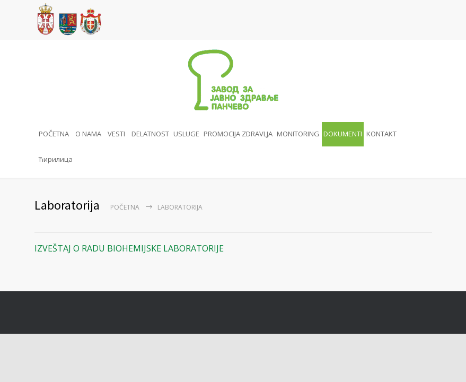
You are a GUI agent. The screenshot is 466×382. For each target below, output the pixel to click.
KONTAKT (381, 133)
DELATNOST (150, 133)
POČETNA (54, 133)
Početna (124, 207)
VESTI (116, 133)
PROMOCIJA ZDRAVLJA (238, 133)
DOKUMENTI (342, 133)
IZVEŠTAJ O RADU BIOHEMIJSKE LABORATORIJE (129, 248)
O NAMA (88, 133)
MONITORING (298, 133)
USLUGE (186, 133)
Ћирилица (56, 159)
